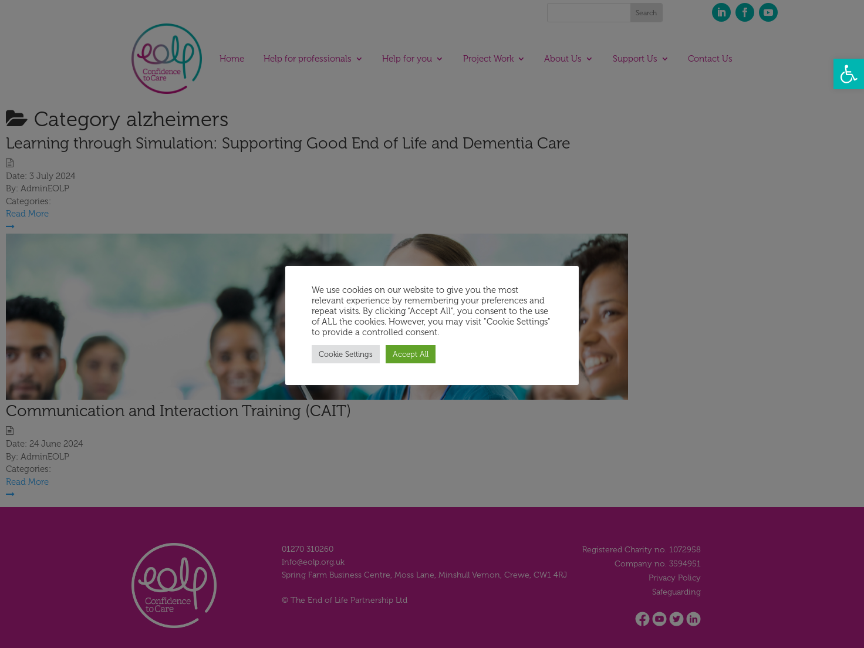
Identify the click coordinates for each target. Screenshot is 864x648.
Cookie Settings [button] (346, 354)
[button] (848, 74)
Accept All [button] (410, 354)
